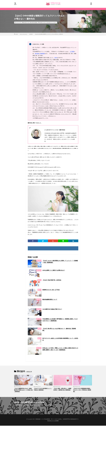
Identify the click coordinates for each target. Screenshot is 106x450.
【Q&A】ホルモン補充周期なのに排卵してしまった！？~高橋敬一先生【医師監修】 (60, 261)
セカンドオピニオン (23, 34)
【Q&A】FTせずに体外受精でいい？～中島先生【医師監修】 (43, 389)
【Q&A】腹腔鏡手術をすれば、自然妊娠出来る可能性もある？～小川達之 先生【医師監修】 (23, 390)
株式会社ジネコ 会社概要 (53, 420)
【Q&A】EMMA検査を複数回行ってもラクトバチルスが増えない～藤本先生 (49, 34)
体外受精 (37, 53)
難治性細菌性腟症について (49, 299)
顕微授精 (35, 22)
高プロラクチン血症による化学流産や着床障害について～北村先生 (60, 339)
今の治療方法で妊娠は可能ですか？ (52, 309)
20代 (40, 289)
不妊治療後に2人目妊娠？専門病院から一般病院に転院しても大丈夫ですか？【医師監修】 (60, 319)
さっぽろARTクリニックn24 (50, 22)
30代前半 (25, 22)
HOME (16, 34)
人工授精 (72, 51)
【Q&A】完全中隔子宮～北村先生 (51, 280)
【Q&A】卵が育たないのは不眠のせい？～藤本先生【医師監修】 (59, 329)
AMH (55, 57)
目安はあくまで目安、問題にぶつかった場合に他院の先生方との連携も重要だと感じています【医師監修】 (60, 349)
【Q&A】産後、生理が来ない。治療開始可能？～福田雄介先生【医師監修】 (62, 389)
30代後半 (39, 299)
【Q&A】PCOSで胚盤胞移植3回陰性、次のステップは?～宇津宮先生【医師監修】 (82, 390)
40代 (40, 328)
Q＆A (44, 22)
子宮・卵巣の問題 (30, 22)
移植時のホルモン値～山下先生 (51, 289)
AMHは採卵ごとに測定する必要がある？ (53, 270)
